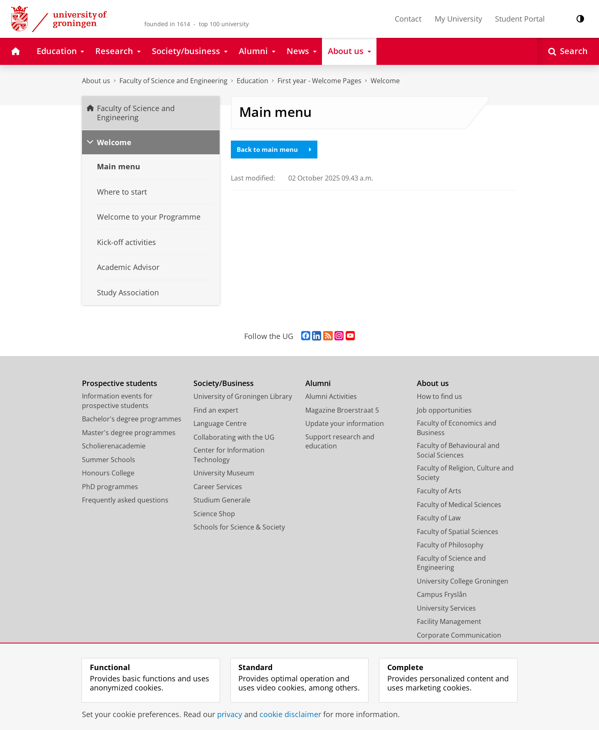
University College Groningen (462, 581)
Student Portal (520, 19)
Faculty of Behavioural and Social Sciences (458, 450)
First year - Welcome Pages (319, 80)
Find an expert (215, 410)
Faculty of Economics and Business (456, 427)
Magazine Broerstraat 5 (342, 410)
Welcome (385, 80)
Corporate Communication (459, 635)
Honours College (108, 473)
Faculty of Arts (439, 490)
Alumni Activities (331, 396)
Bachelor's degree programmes (131, 418)
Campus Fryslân (442, 594)
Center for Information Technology (229, 454)
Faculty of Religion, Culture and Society (465, 472)
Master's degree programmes (129, 432)
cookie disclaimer (290, 714)
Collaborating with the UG (234, 437)
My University (458, 19)
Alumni (318, 383)
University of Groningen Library (242, 396)
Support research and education (339, 441)
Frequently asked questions (125, 500)
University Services (446, 608)
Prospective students (119, 383)
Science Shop (214, 513)
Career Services (217, 486)
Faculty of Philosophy (450, 544)
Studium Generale (221, 500)
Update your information (344, 423)
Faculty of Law (438, 517)
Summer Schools (108, 459)
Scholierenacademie (114, 445)
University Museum (223, 473)
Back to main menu (276, 149)
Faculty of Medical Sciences (459, 504)
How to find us (439, 396)
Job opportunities (444, 410)
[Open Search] (568, 51)
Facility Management (449, 621)
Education (252, 80)
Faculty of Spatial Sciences (457, 531)
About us (96, 80)
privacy (229, 714)
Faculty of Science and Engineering (173, 80)
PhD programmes (110, 486)
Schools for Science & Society (239, 527)
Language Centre (220, 423)
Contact (408, 19)
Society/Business (223, 383)
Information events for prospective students (117, 400)
